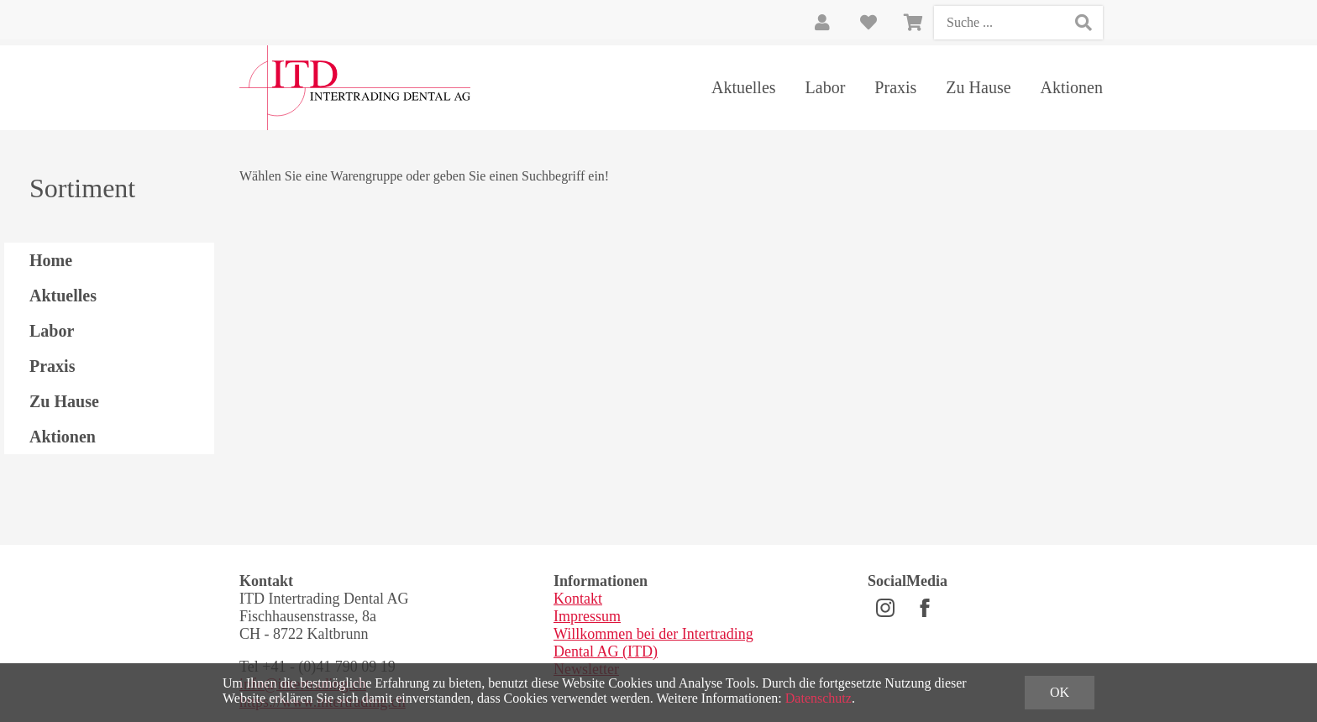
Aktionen (1072, 87)
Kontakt (578, 598)
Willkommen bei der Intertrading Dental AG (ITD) (653, 642)
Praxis (895, 87)
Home (50, 260)
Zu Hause (978, 87)
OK (1059, 692)
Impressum (587, 616)
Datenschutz (818, 698)
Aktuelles (743, 87)
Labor (825, 87)
